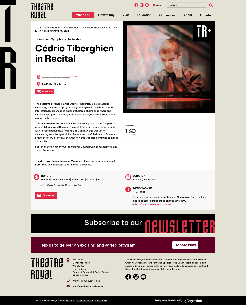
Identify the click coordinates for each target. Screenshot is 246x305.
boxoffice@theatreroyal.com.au (153, 204)
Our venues (167, 15)
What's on (83, 15)
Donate (205, 15)
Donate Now (185, 245)
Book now (47, 91)
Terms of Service (84, 300)
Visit (125, 15)
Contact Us (101, 300)
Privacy (70, 300)
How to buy (106, 15)
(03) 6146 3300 (80, 281)
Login (157, 5)
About (187, 15)
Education (144, 15)
